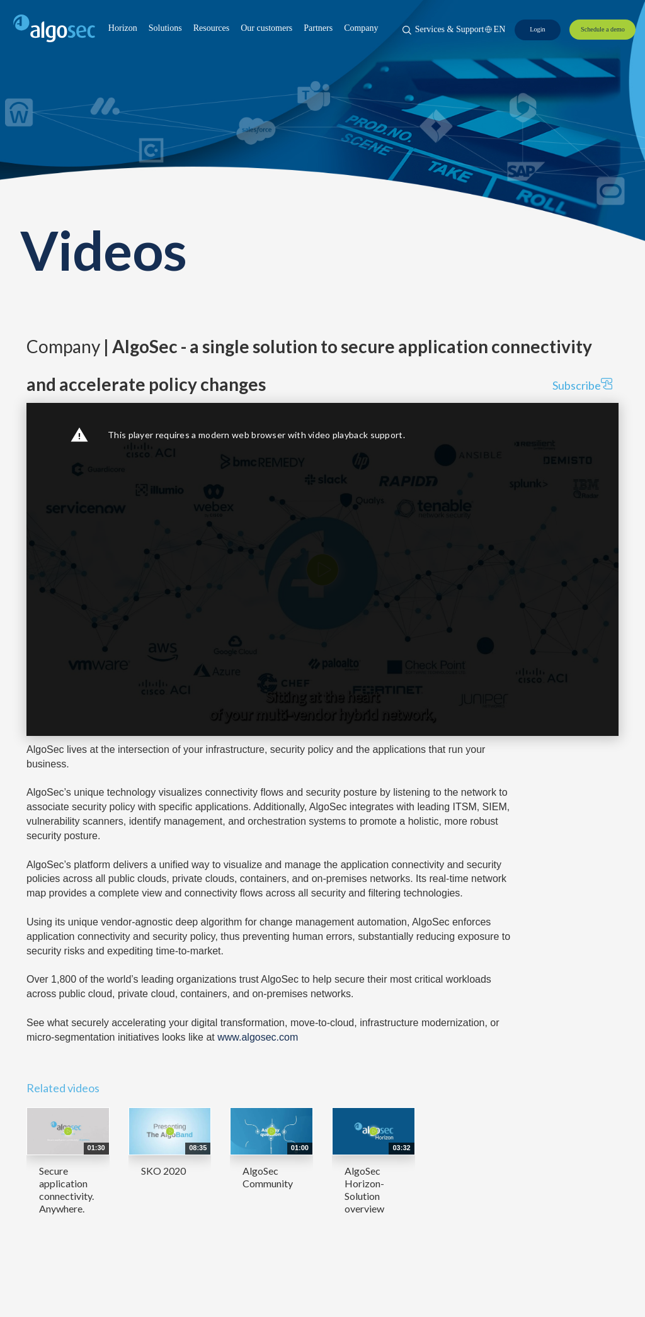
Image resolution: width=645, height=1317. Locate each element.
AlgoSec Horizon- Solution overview (364, 1189)
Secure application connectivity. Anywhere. (66, 1189)
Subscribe (582, 385)
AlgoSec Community (268, 1177)
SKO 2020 (163, 1171)
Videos (103, 249)
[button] (123, 28)
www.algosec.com (257, 1037)
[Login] (537, 30)
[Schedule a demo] (602, 30)
